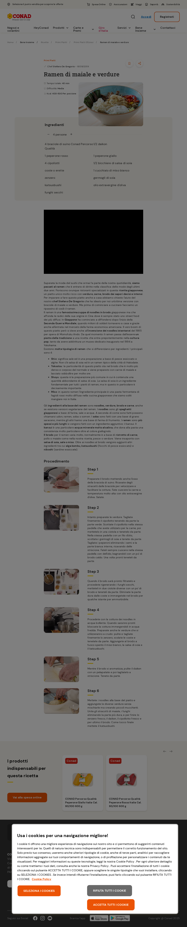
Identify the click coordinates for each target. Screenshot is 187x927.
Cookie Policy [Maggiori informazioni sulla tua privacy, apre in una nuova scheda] (41, 879)
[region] (95, 869)
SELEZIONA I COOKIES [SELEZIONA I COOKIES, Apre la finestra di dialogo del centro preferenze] (39, 891)
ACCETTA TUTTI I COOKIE (111, 905)
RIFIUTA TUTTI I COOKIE (109, 891)
